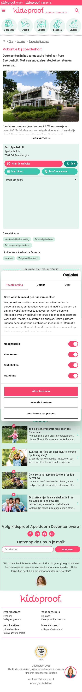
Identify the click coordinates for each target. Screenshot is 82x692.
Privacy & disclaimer (41, 683)
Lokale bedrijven (11, 629)
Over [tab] (68, 284)
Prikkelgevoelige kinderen (17, 245)
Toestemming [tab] (14, 284)
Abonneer (67, 549)
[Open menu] (3, 10)
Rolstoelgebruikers (44, 239)
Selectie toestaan (41, 402)
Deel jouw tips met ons (53, 619)
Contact (45, 616)
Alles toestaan (41, 391)
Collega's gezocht (12, 619)
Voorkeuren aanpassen (41, 413)
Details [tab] (41, 284)
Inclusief (9, 258)
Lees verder (41, 138)
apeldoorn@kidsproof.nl (41, 679)
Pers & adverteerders (14, 633)
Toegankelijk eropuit (28, 258)
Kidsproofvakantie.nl (52, 629)
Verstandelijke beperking (17, 239)
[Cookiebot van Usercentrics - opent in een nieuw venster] (63, 275)
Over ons (8, 616)
